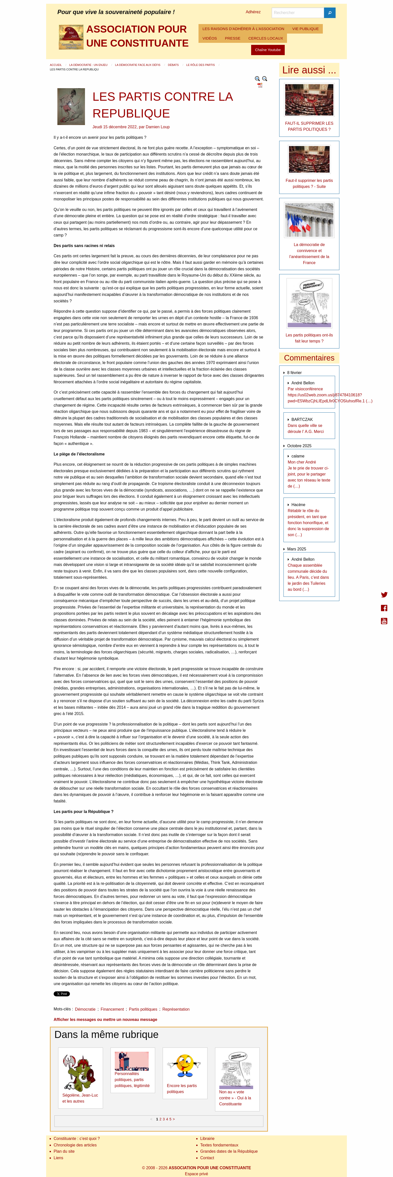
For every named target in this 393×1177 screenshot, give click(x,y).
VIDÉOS (210, 38)
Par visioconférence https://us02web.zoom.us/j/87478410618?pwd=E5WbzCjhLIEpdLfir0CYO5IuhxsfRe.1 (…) (330, 395)
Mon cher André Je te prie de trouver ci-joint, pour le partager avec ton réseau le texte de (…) (309, 474)
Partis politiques (143, 1009)
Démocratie (85, 1009)
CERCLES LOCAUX (265, 38)
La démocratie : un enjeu (88, 64)
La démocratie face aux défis (138, 64)
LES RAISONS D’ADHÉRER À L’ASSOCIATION (243, 29)
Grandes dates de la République (229, 1151)
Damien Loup (158, 127)
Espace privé (196, 1174)
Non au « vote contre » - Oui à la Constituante (235, 1098)
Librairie (207, 1138)
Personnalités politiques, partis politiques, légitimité (132, 1080)
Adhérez (253, 12)
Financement (112, 1009)
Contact (207, 1158)
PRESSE (232, 38)
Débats (173, 64)
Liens (58, 1158)
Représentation (176, 1009)
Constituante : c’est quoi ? (77, 1138)
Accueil (56, 64)
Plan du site (64, 1151)
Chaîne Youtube (268, 50)
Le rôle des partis (201, 64)
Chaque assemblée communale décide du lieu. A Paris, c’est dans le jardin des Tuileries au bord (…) (308, 577)
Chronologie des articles (75, 1145)
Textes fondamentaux (219, 1145)
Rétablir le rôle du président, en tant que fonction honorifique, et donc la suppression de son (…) (308, 523)
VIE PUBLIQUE (305, 29)
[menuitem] (243, 29)
